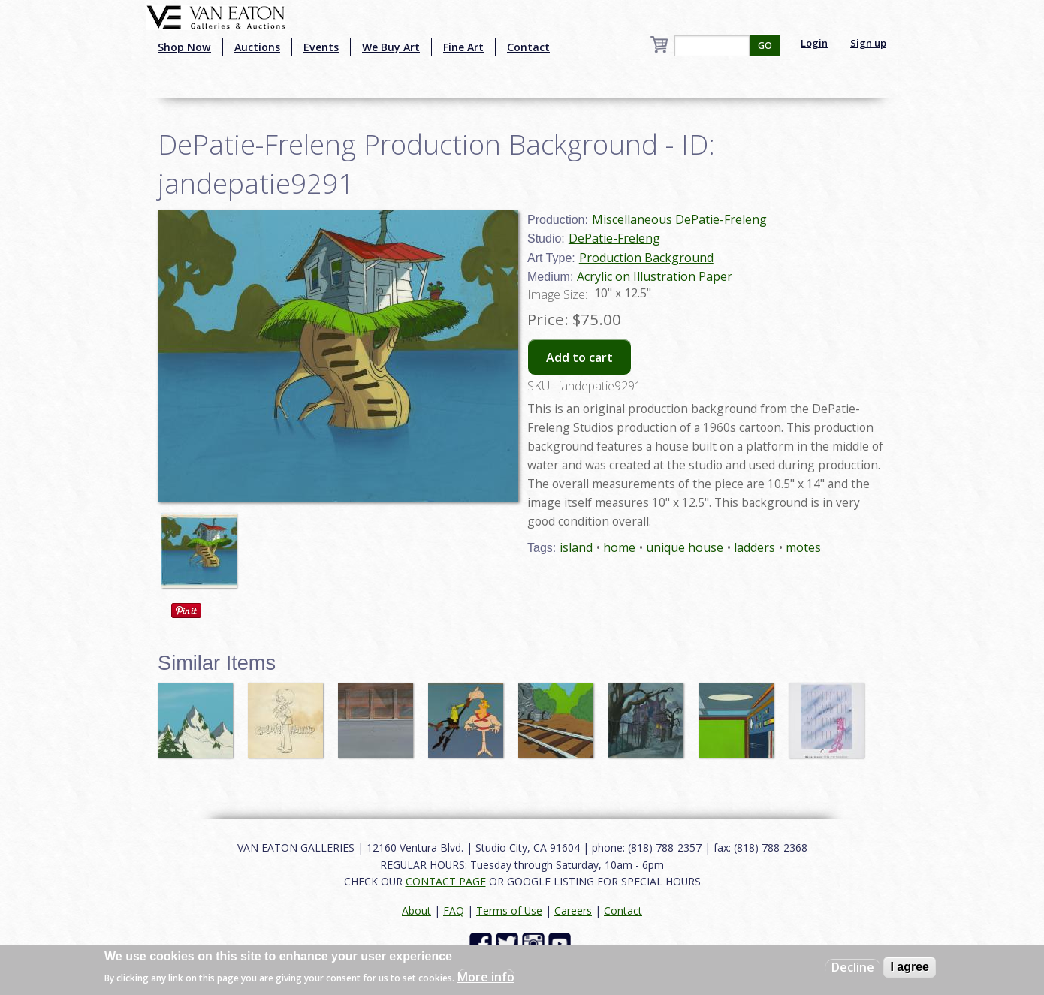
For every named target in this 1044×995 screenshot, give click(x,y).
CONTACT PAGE (446, 881)
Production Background (646, 257)
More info (485, 977)
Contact (528, 47)
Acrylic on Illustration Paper (654, 276)
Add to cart (579, 357)
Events (321, 47)
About (416, 910)
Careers (573, 910)
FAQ (453, 910)
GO (765, 45)
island (576, 547)
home (619, 547)
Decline (852, 967)
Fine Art (463, 47)
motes (803, 547)
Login (814, 43)
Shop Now (184, 47)
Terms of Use (509, 910)
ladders (754, 547)
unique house (684, 547)
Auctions (257, 47)
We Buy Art (391, 47)
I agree (909, 966)
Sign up (868, 43)
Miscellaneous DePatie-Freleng (679, 219)
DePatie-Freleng (614, 238)
